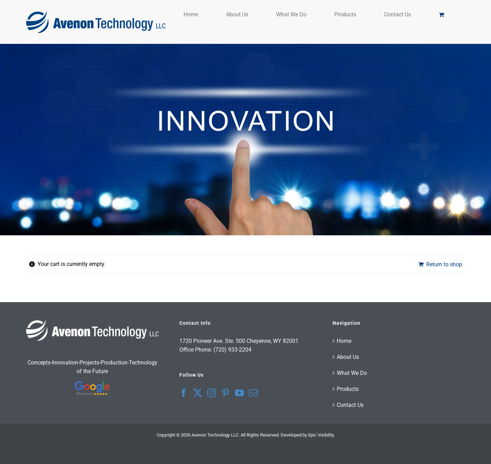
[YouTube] (239, 392)
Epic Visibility (321, 435)
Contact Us (350, 405)
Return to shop (444, 264)
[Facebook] (183, 392)
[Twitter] (197, 392)
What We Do (352, 373)
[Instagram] (211, 392)
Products (348, 389)
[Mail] (253, 392)
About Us (348, 357)
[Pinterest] (225, 392)
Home (344, 341)
